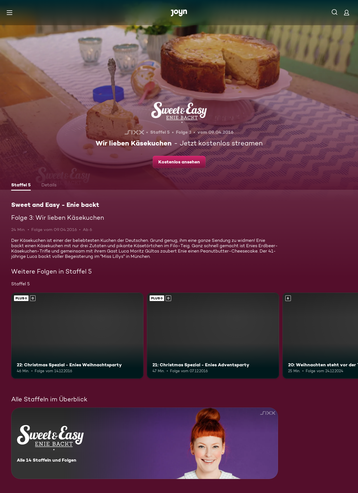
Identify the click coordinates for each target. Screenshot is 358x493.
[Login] (346, 12)
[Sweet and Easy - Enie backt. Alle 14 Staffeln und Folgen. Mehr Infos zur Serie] (144, 443)
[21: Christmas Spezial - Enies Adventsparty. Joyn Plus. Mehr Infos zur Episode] (213, 336)
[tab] (21, 185)
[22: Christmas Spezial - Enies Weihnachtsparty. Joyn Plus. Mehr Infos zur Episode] (77, 336)
